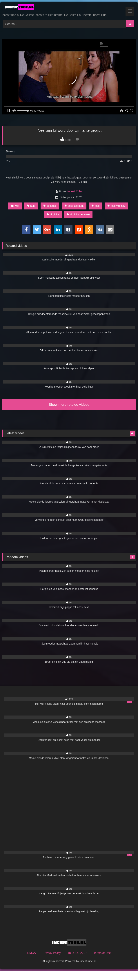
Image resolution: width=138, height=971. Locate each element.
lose (95, 205)
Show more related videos (69, 404)
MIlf (15, 205)
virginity (53, 214)
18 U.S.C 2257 (77, 952)
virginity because (78, 214)
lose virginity (116, 205)
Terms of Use (102, 952)
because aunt (74, 205)
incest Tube (74, 191)
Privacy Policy (52, 952)
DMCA (31, 952)
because (50, 205)
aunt (31, 205)
